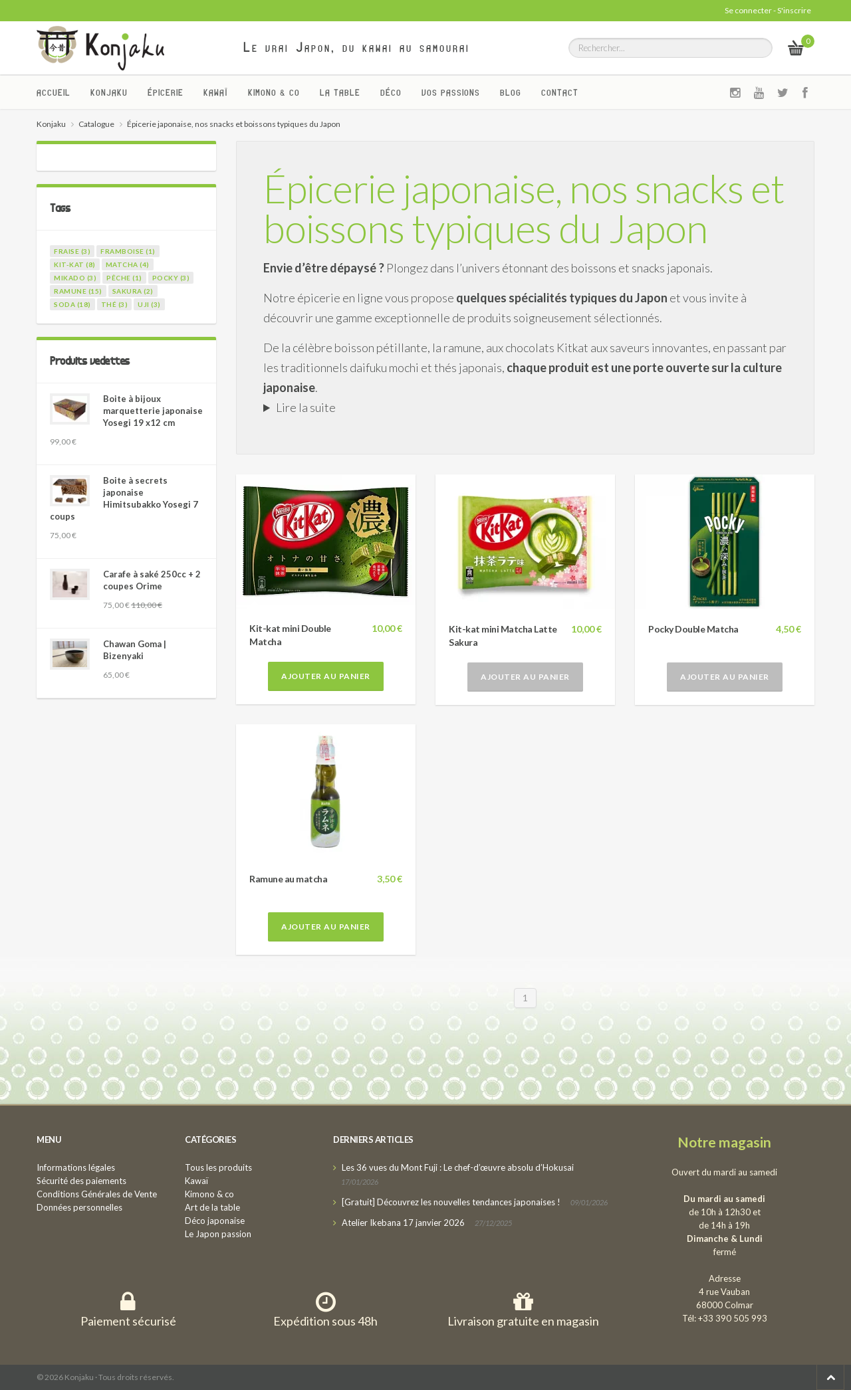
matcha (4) (128, 264)
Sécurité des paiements (81, 1180)
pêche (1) (124, 278)
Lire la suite (306, 407)
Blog (510, 92)
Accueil (53, 92)
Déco (391, 92)
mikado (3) (75, 278)
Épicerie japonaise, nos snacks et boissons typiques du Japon (524, 208)
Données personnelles (79, 1207)
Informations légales (76, 1167)
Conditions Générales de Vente (97, 1194)
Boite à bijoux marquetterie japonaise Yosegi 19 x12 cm (153, 410)
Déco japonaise (215, 1220)
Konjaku (109, 92)
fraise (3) (72, 251)
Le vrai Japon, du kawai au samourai (356, 47)
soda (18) (72, 304)
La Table (340, 92)
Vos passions (451, 92)
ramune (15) (78, 291)
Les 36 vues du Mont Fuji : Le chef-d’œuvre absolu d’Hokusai (458, 1167)
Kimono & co (274, 92)
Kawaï (215, 92)
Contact (559, 92)
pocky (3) (171, 278)
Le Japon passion (218, 1234)
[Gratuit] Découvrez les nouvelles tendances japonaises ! (451, 1202)
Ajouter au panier (325, 676)
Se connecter (748, 10)
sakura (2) (133, 291)
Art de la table (212, 1207)
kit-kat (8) (75, 264)
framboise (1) (128, 251)
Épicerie (165, 92)
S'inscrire (794, 10)
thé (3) (114, 304)
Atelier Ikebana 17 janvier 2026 (403, 1222)
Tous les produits (218, 1167)
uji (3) (149, 304)
